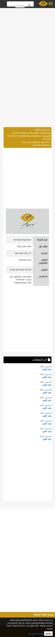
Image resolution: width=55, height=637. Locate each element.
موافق (48, 633)
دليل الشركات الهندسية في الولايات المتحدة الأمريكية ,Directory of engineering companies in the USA (29, 135)
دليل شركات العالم (43, 129)
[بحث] (20, 5)
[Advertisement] (27, 36)
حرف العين (46, 369)
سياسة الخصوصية (36, 633)
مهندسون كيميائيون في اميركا (35, 142)
